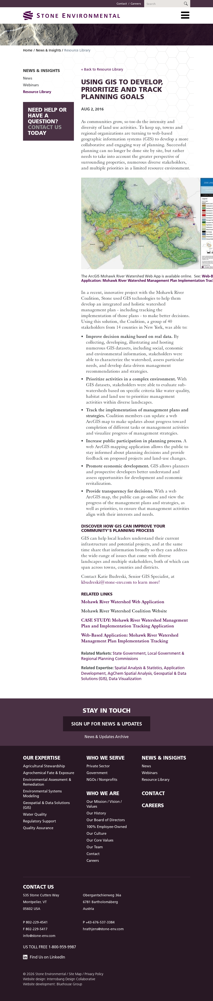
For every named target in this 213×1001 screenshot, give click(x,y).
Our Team (95, 847)
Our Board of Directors (106, 820)
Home (27, 50)
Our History (96, 813)
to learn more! (146, 582)
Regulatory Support (39, 821)
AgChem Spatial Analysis (130, 673)
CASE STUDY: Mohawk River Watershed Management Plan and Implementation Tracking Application (134, 623)
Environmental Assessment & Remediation (47, 782)
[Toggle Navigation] (185, 15)
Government (97, 772)
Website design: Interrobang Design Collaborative (59, 979)
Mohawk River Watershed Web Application (122, 601)
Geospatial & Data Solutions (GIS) (46, 805)
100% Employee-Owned (107, 826)
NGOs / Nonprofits (102, 779)
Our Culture (96, 833)
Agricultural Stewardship (44, 766)
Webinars (31, 85)
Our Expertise (41, 758)
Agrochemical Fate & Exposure (48, 772)
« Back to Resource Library (102, 69)
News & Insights (48, 50)
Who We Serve (106, 758)
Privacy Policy (94, 974)
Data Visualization (125, 678)
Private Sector (98, 766)
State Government (129, 653)
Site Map (75, 974)
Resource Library (37, 91)
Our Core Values (100, 840)
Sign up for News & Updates (106, 724)
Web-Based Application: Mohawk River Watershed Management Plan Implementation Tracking (129, 638)
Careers (136, 3)
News (27, 78)
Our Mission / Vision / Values (104, 804)
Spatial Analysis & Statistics (138, 667)
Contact (122, 3)
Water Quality (35, 814)
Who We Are (103, 793)
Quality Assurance (38, 828)
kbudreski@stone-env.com (106, 582)
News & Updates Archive (107, 736)
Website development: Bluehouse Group (52, 984)
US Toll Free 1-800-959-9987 (49, 946)
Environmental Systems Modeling (42, 793)
